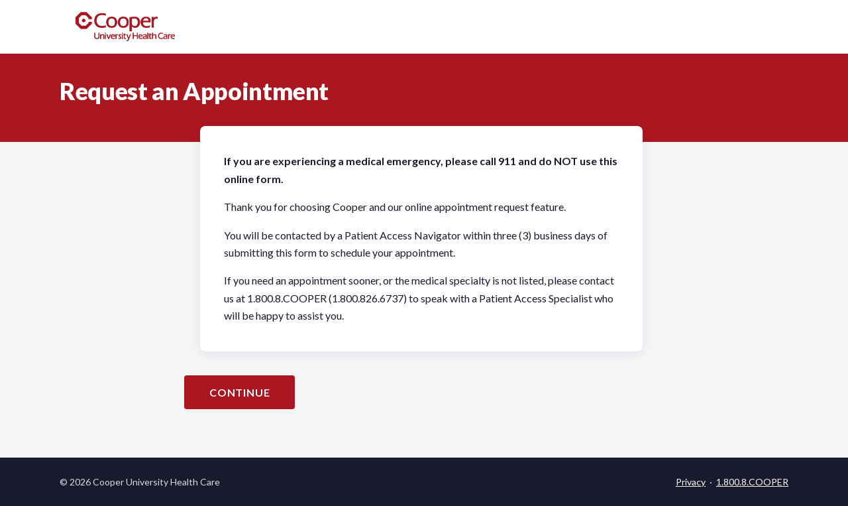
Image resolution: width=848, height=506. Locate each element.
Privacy (691, 481)
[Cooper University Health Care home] (125, 26)
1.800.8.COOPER (752, 481)
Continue (239, 392)
